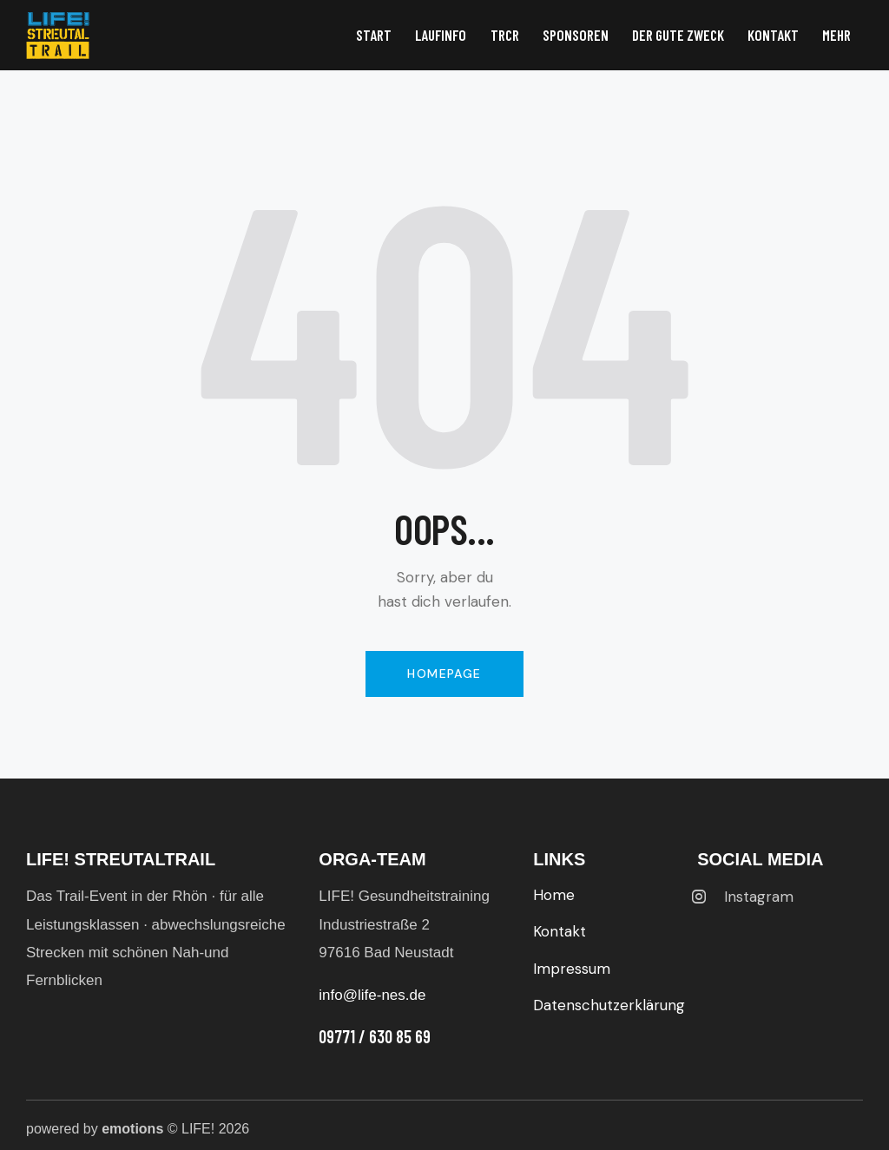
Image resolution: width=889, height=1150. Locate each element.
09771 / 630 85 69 (375, 1036)
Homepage (444, 673)
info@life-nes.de (372, 995)
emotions (132, 1128)
